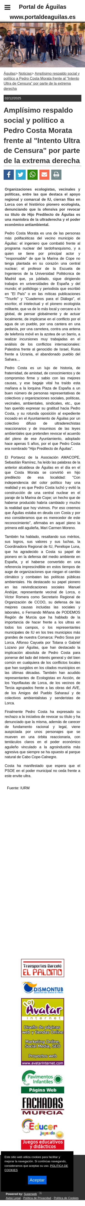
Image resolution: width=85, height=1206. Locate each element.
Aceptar (37, 1180)
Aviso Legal (13, 1198)
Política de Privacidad (37, 1198)
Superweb (30, 1194)
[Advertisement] (36, 925)
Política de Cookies (66, 1198)
